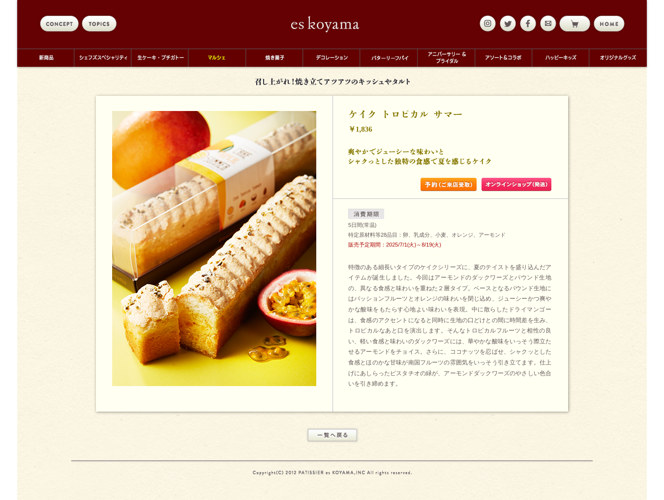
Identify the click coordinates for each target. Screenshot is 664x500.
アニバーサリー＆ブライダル (446, 58)
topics (101, 23)
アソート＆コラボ (503, 58)
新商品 (45, 58)
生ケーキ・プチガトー (159, 58)
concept (59, 23)
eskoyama (325, 24)
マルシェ (216, 58)
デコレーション (331, 58)
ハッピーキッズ (560, 58)
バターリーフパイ (388, 58)
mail (547, 23)
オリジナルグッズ (618, 58)
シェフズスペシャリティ (102, 58)
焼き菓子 (273, 58)
